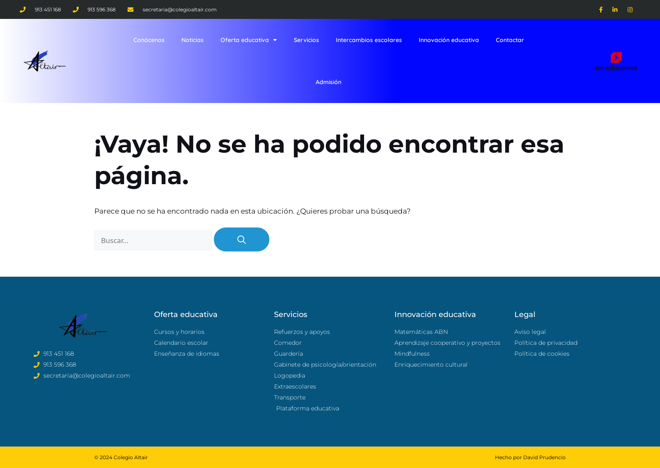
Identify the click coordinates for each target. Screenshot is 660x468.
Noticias (192, 40)
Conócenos (149, 40)
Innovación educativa (449, 40)
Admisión (328, 82)
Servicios (306, 40)
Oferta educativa (249, 40)
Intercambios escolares (369, 40)
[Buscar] (241, 239)
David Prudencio (544, 457)
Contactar (510, 40)
